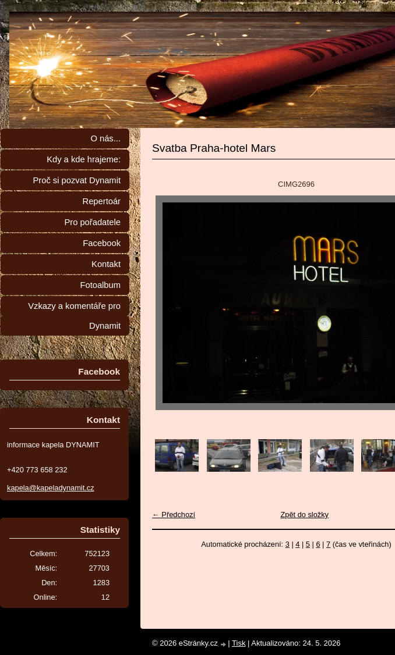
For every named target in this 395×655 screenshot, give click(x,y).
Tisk (238, 643)
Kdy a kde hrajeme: (84, 159)
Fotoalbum (100, 285)
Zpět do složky (304, 514)
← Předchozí (173, 514)
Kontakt (106, 264)
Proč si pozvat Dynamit (77, 180)
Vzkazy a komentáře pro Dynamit (74, 315)
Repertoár (102, 201)
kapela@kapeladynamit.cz (50, 487)
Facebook (102, 243)
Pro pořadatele (92, 222)
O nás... (105, 138)
